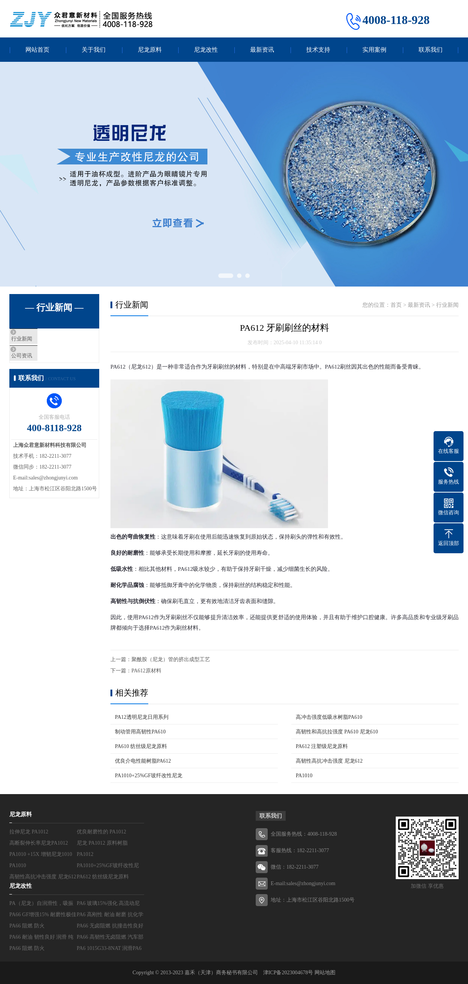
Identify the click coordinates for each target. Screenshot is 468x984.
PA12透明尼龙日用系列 (141, 717)
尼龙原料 (150, 49)
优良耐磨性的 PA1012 (101, 832)
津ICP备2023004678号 (288, 972)
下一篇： (120, 670)
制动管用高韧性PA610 (140, 732)
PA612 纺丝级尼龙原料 (103, 876)
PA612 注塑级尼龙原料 (322, 746)
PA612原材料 (146, 670)
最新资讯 (262, 49)
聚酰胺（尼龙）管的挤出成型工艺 (170, 659)
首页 (396, 305)
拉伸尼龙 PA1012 (28, 832)
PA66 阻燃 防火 (27, 926)
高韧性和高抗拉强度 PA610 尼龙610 (337, 732)
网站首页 (37, 49)
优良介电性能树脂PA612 (143, 761)
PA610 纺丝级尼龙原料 (141, 746)
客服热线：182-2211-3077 (300, 850)
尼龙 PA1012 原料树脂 (102, 843)
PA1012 (85, 854)
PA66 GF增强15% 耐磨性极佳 (42, 914)
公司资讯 (38, 362)
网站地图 (324, 972)
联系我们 (431, 49)
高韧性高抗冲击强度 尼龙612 (329, 761)
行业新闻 (38, 340)
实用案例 (374, 49)
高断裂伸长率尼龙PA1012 (38, 843)
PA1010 (304, 775)
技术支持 (318, 49)
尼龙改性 (206, 49)
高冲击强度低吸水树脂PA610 (329, 717)
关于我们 (94, 49)
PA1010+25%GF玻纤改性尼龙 (148, 775)
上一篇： (120, 659)
